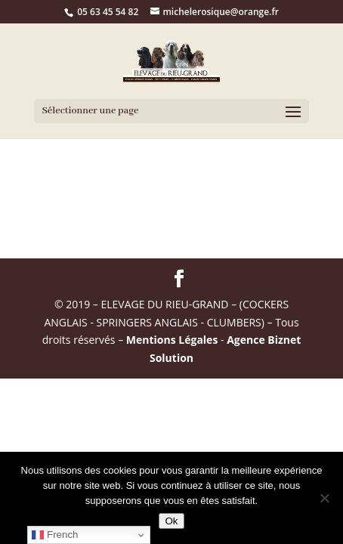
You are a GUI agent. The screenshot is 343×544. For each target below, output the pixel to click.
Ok (171, 521)
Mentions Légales (172, 339)
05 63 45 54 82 (108, 11)
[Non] (324, 497)
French (55, 535)
